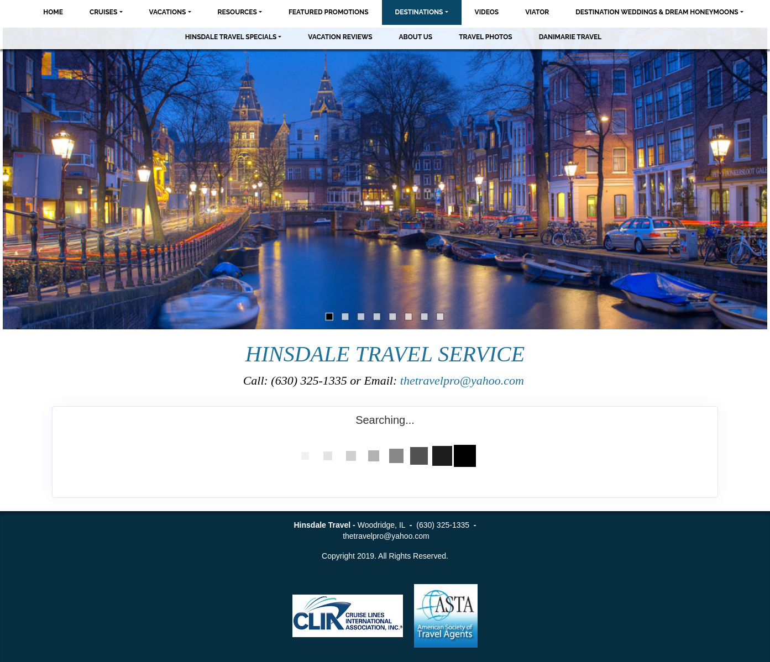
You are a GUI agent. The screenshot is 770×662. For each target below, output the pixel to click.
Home (53, 12)
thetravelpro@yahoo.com (463, 380)
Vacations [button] (167, 12)
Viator (537, 12)
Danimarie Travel (570, 37)
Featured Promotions (329, 12)
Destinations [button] (419, 12)
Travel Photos (485, 37)
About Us (416, 37)
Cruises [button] (104, 12)
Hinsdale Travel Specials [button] (231, 37)
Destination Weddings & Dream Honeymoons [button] (656, 12)
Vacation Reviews (340, 37)
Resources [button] (237, 12)
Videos (487, 12)
